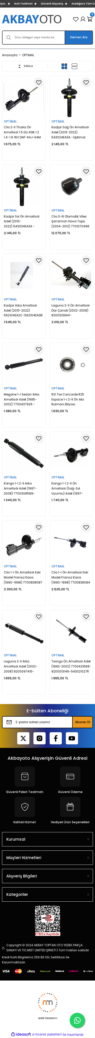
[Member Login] (83, 19)
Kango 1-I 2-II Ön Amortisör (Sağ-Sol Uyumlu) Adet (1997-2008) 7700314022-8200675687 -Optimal (68, 488)
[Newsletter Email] (47, 722)
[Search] (47, 37)
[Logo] (32, 19)
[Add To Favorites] (39, 82)
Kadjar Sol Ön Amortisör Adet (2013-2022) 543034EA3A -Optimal (22, 222)
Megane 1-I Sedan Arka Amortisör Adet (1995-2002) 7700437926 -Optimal (21, 399)
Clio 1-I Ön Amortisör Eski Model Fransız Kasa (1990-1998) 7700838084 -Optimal (70, 577)
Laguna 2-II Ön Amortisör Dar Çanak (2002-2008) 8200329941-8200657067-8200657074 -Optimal (70, 310)
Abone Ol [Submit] (82, 722)
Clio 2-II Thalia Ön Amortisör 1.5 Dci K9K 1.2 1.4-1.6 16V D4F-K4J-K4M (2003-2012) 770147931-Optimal (22, 132)
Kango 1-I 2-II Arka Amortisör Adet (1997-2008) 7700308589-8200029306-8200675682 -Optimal (21, 488)
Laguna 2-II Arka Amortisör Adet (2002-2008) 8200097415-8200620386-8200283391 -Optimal (23, 666)
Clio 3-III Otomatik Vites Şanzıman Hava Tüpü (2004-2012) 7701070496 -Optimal (70, 222)
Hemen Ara (78, 37)
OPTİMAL (28, 55)
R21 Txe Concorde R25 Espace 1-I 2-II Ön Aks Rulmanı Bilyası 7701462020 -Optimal (68, 399)
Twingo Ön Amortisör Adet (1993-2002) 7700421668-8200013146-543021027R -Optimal (71, 666)
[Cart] (90, 19)
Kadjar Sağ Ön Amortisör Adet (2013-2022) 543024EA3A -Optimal (70, 132)
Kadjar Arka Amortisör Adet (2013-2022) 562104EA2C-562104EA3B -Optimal (23, 310)
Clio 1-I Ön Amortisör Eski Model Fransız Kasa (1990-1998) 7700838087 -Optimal (23, 577)
